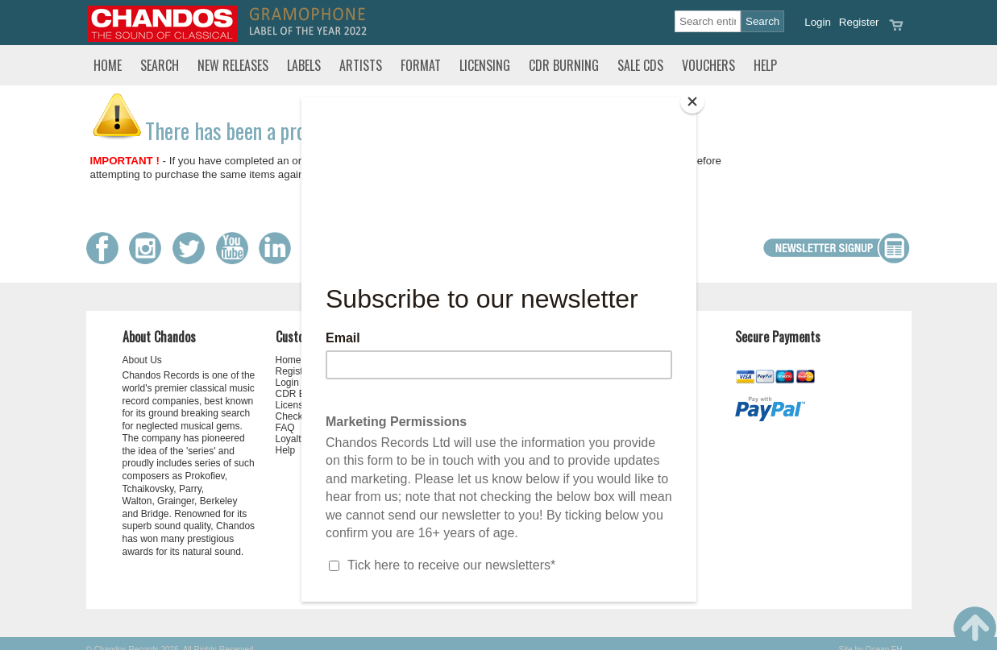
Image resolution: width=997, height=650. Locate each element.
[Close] (692, 101)
